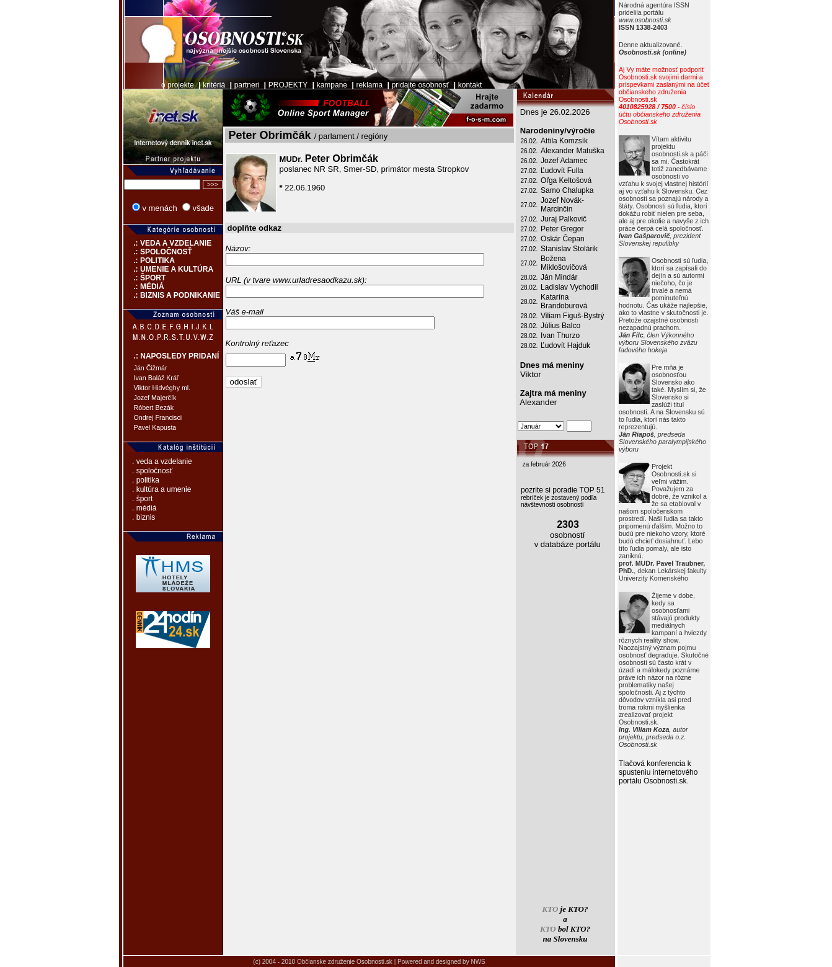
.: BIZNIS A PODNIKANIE (171, 295)
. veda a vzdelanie (162, 461)
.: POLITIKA (149, 260)
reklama (369, 85)
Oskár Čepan (563, 238)
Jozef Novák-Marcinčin (562, 204)
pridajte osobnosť (420, 85)
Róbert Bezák (154, 407)
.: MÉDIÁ (143, 286)
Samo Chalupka (567, 190)
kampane (332, 85)
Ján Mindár (559, 277)
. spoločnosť (152, 470)
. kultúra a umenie (161, 489)
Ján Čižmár (150, 368)
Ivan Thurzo (560, 335)
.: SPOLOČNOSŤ (157, 251)
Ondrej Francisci (158, 417)
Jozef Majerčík (155, 397)
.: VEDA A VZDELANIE (167, 243)
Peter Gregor (562, 229)
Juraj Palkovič (563, 219)
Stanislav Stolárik (569, 248)
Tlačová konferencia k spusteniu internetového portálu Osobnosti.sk (658, 772)
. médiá (144, 508)
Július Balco (560, 325)
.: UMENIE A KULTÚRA (168, 269)
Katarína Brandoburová (564, 301)
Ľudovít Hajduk (565, 345)
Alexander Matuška (572, 150)
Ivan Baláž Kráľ (156, 377)
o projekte (177, 85)
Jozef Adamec (564, 160)
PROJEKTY (288, 85)
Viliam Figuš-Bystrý (572, 315)
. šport (142, 498)
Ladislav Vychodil (569, 287)
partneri (247, 85)
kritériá (214, 85)
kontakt (470, 85)
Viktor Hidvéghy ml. (162, 387)
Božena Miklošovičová (564, 263)
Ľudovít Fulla (562, 170)
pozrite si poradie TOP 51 (562, 490)
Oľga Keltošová (566, 180)
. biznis (143, 517)
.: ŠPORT (144, 278)
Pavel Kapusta (155, 427)
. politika (145, 480)
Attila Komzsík (564, 140)
